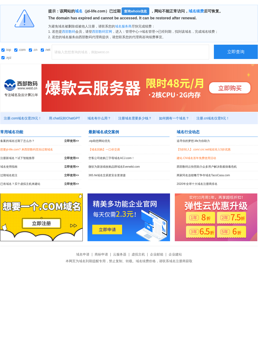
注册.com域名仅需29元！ (22, 118)
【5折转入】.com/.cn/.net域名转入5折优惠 (204, 149)
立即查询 (235, 51)
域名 (79, 11)
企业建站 (175, 254)
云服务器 (119, 254)
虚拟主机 (138, 254)
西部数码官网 (102, 31)
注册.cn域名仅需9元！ (212, 118)
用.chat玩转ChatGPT (64, 118)
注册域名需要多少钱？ (135, 118)
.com (20, 50)
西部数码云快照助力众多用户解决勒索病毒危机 (207, 166)
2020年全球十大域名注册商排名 (197, 184)
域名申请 (82, 254)
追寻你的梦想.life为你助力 (193, 141)
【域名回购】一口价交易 (104, 149)
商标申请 (101, 254)
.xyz (6, 57)
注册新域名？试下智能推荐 (39, 158)
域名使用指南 (39, 167)
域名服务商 (123, 26)
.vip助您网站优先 (99, 141)
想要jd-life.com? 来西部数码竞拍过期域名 (26, 149)
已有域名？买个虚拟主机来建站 (39, 184)
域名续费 (196, 11)
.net (45, 50)
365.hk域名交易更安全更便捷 (107, 175)
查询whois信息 (135, 11)
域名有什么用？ (99, 118)
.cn (33, 50)
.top (6, 50)
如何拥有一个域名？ (174, 118)
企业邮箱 (156, 254)
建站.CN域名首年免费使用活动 (196, 158)
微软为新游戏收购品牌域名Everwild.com (114, 166)
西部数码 (68, 31)
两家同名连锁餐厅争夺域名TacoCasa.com (203, 175)
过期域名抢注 (39, 175)
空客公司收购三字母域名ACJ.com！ (111, 158)
